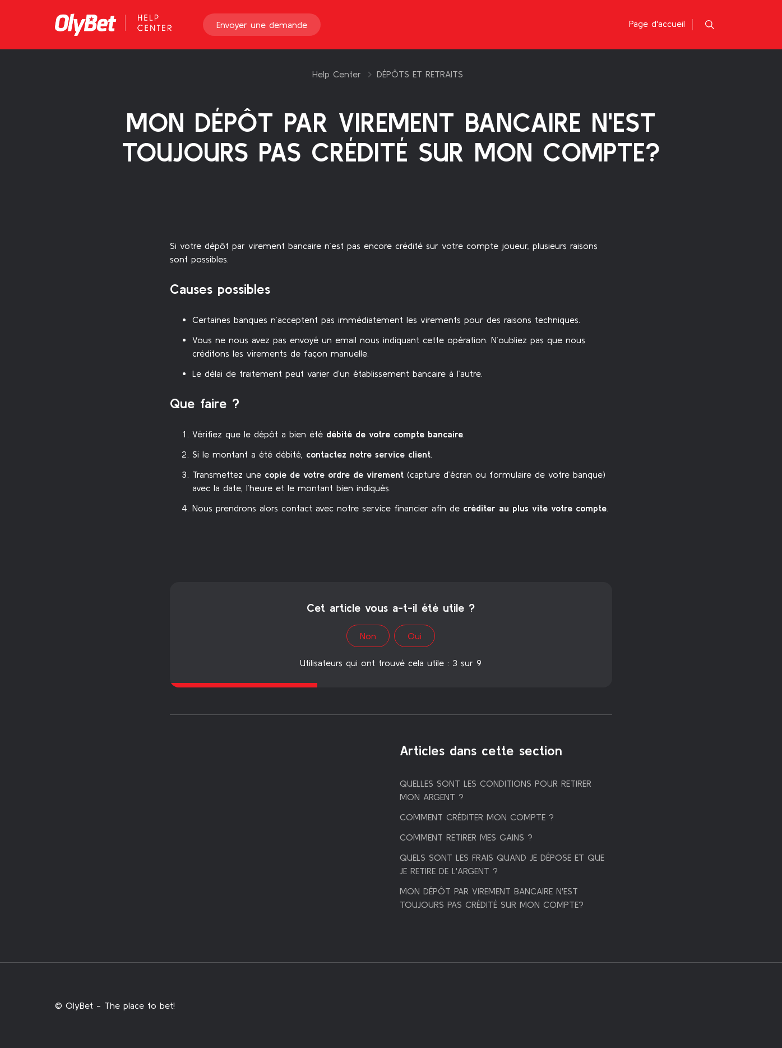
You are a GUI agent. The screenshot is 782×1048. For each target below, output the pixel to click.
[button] (709, 24)
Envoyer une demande (261, 25)
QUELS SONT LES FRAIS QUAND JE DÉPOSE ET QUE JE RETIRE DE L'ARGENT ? (502, 864)
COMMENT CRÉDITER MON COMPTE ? (477, 817)
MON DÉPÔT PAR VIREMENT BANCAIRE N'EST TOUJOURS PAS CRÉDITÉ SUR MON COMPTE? (492, 898)
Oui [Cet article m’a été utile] (415, 636)
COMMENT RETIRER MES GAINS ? (466, 837)
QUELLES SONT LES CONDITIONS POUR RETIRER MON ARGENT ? (495, 790)
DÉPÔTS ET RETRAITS (420, 74)
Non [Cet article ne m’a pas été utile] (368, 636)
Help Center (336, 74)
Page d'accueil (657, 24)
